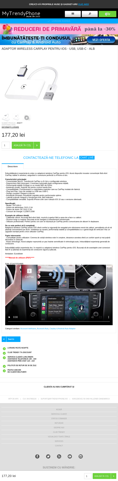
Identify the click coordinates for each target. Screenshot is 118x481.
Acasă (59, 409)
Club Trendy (59, 432)
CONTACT (59, 446)
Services (59, 441)
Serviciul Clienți (59, 414)
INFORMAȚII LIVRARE (10, 127)
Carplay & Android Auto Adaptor (63, 329)
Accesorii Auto (43, 329)
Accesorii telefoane (28, 329)
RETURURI (59, 423)
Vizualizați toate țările (59, 437)
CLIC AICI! (83, 4)
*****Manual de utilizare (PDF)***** (19, 258)
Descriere (13, 166)
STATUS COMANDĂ (59, 419)
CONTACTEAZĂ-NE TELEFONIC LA (59, 157)
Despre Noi (59, 428)
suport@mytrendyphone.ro (54, 399)
